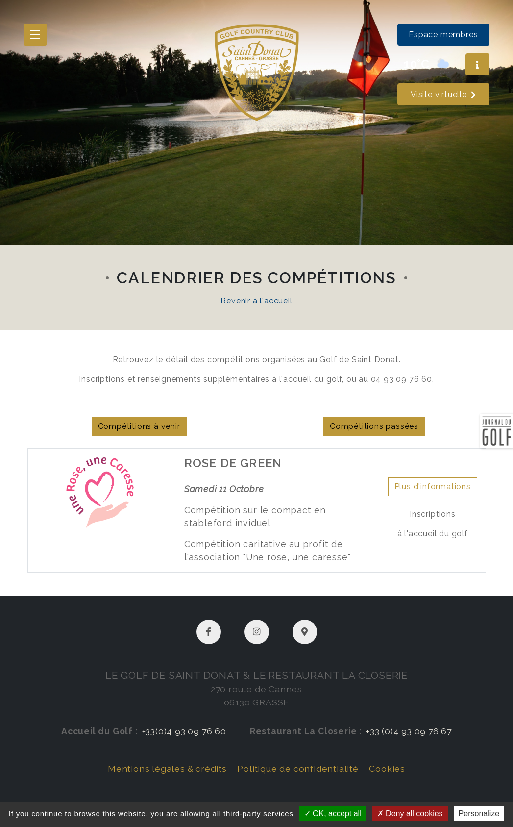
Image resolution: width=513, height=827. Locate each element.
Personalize (479, 813)
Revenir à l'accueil (256, 300)
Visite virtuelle (443, 94)
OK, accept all (333, 813)
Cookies (387, 768)
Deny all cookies (410, 813)
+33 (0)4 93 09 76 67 (409, 731)
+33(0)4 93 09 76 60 (184, 731)
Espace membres (443, 34)
